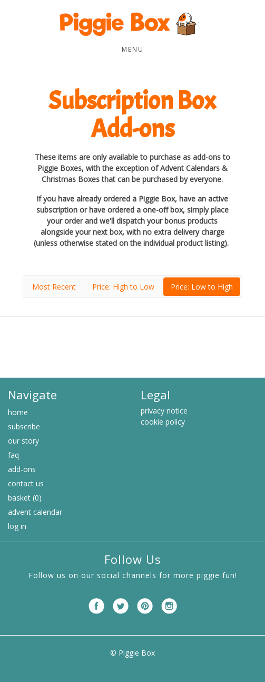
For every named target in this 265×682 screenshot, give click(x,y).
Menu (133, 49)
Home (18, 412)
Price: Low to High (202, 287)
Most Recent (54, 287)
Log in (17, 526)
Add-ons (22, 469)
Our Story (23, 441)
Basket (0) (25, 498)
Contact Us (26, 483)
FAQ (13, 455)
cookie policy (163, 422)
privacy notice (164, 411)
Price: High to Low (123, 287)
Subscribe (24, 426)
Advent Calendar (35, 512)
